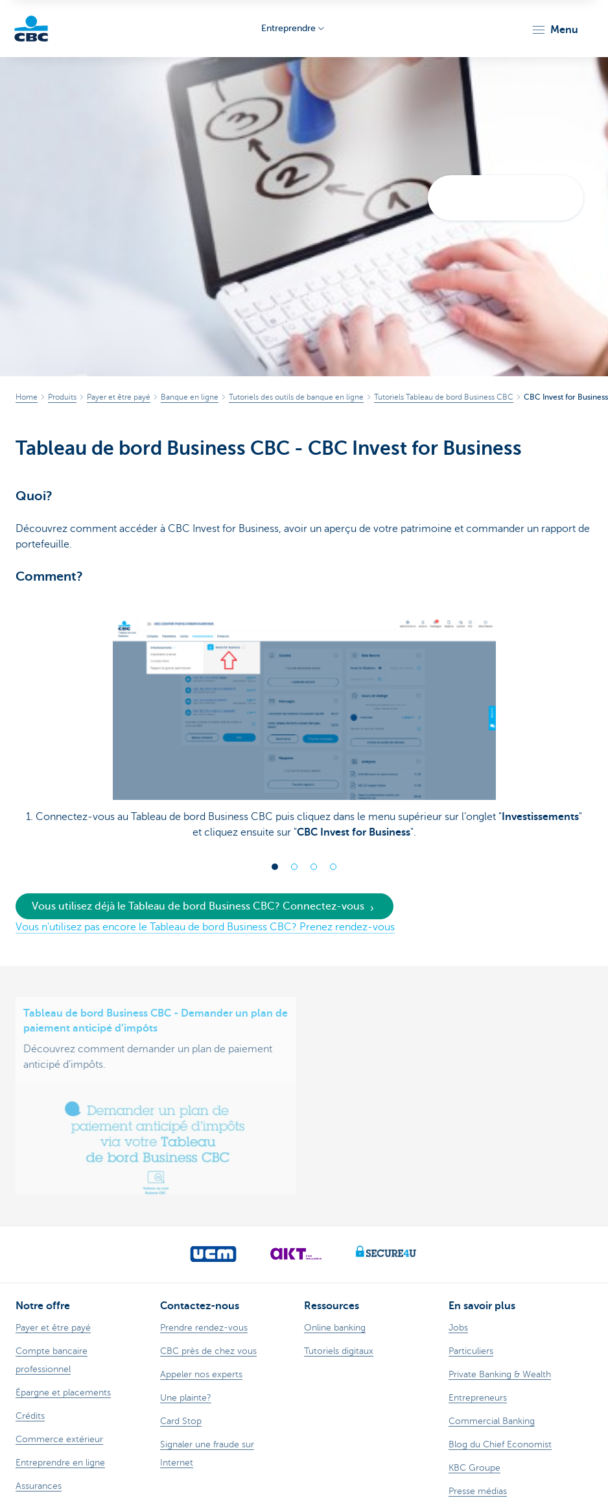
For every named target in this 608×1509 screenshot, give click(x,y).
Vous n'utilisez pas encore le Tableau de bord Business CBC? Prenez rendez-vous (205, 927)
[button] (554, 29)
